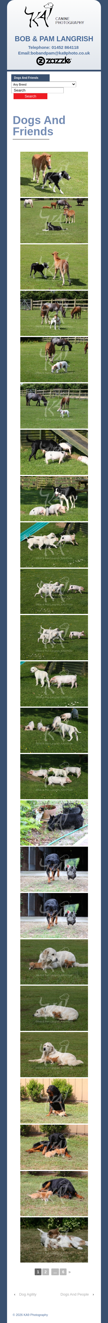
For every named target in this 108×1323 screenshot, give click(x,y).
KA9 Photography (35, 1315)
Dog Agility (27, 1294)
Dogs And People (75, 1294)
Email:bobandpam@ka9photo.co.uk (54, 53)
